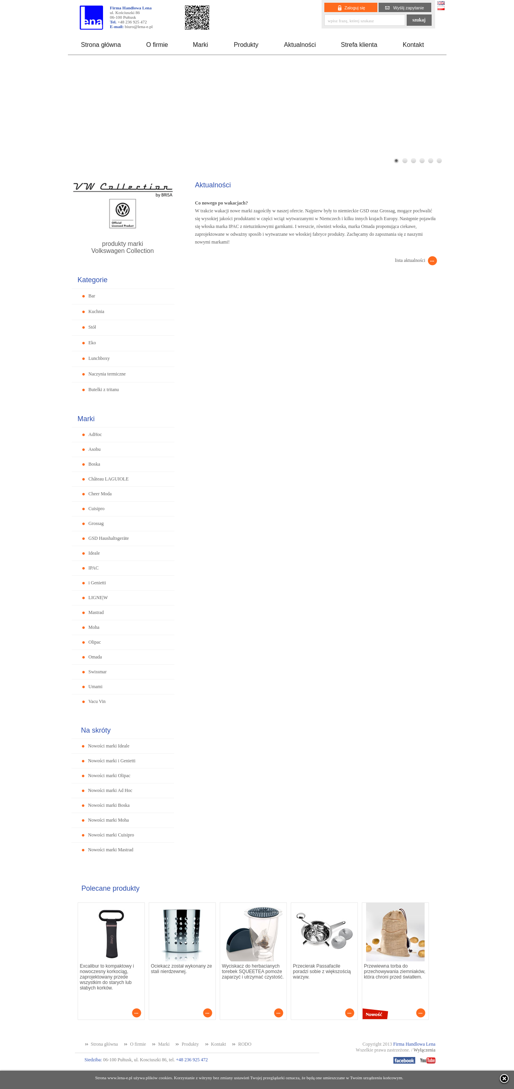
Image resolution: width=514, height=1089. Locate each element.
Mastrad (96, 612)
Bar (92, 296)
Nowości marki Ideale (109, 746)
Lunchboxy (99, 358)
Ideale (94, 553)
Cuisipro (97, 508)
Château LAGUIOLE (109, 479)
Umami (96, 686)
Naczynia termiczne (107, 374)
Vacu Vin (97, 701)
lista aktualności (410, 260)
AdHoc (95, 434)
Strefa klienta (359, 44)
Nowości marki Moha (108, 820)
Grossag (96, 523)
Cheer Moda (100, 493)
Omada (95, 657)
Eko (92, 342)
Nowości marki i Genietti (112, 760)
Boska (94, 464)
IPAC (94, 568)
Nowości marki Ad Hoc (110, 790)
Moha (94, 627)
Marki (200, 44)
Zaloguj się (355, 7)
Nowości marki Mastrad (110, 849)
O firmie (157, 44)
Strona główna (101, 44)
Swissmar (98, 671)
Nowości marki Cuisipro (111, 835)
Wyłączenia (425, 1050)
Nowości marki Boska (109, 805)
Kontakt (413, 44)
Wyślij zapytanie (408, 7)
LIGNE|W (98, 597)
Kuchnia (97, 311)
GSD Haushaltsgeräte (109, 538)
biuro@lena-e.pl (139, 26)
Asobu (95, 449)
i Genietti (97, 582)
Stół (92, 327)
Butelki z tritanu (104, 389)
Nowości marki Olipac (109, 775)
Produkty (246, 44)
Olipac (95, 642)
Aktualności (300, 44)
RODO (244, 1044)
